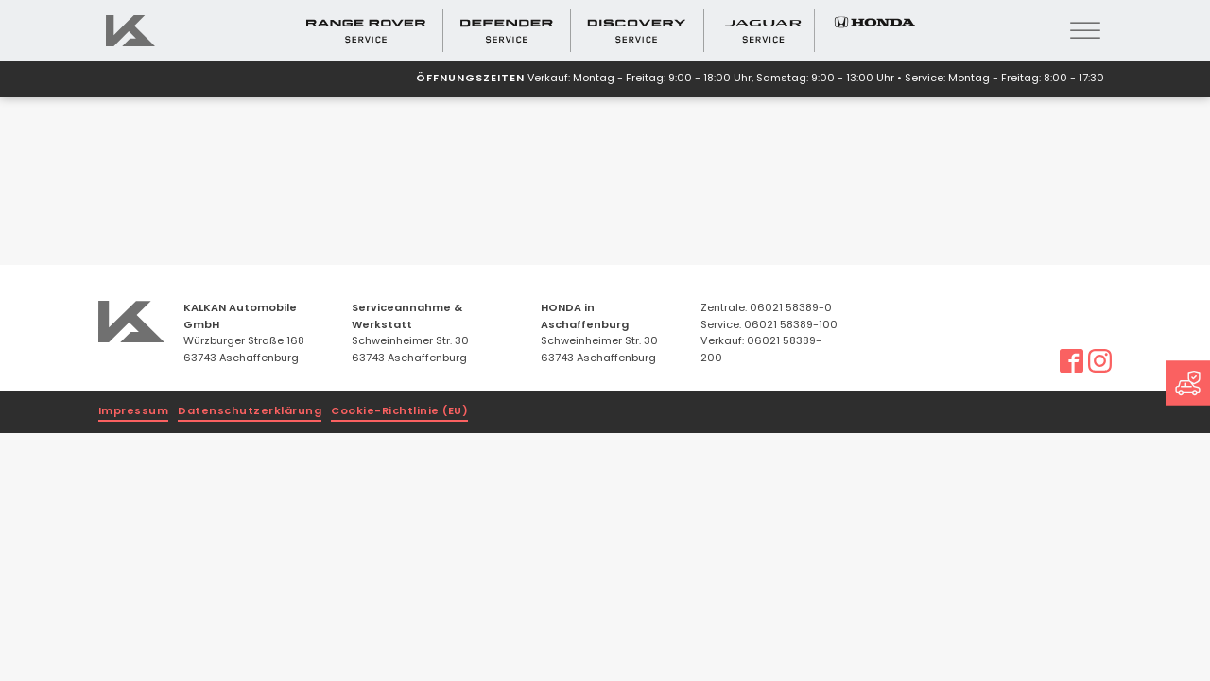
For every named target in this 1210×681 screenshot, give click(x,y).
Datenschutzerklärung (249, 412)
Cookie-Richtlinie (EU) (399, 412)
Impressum (133, 412)
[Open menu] (1085, 31)
